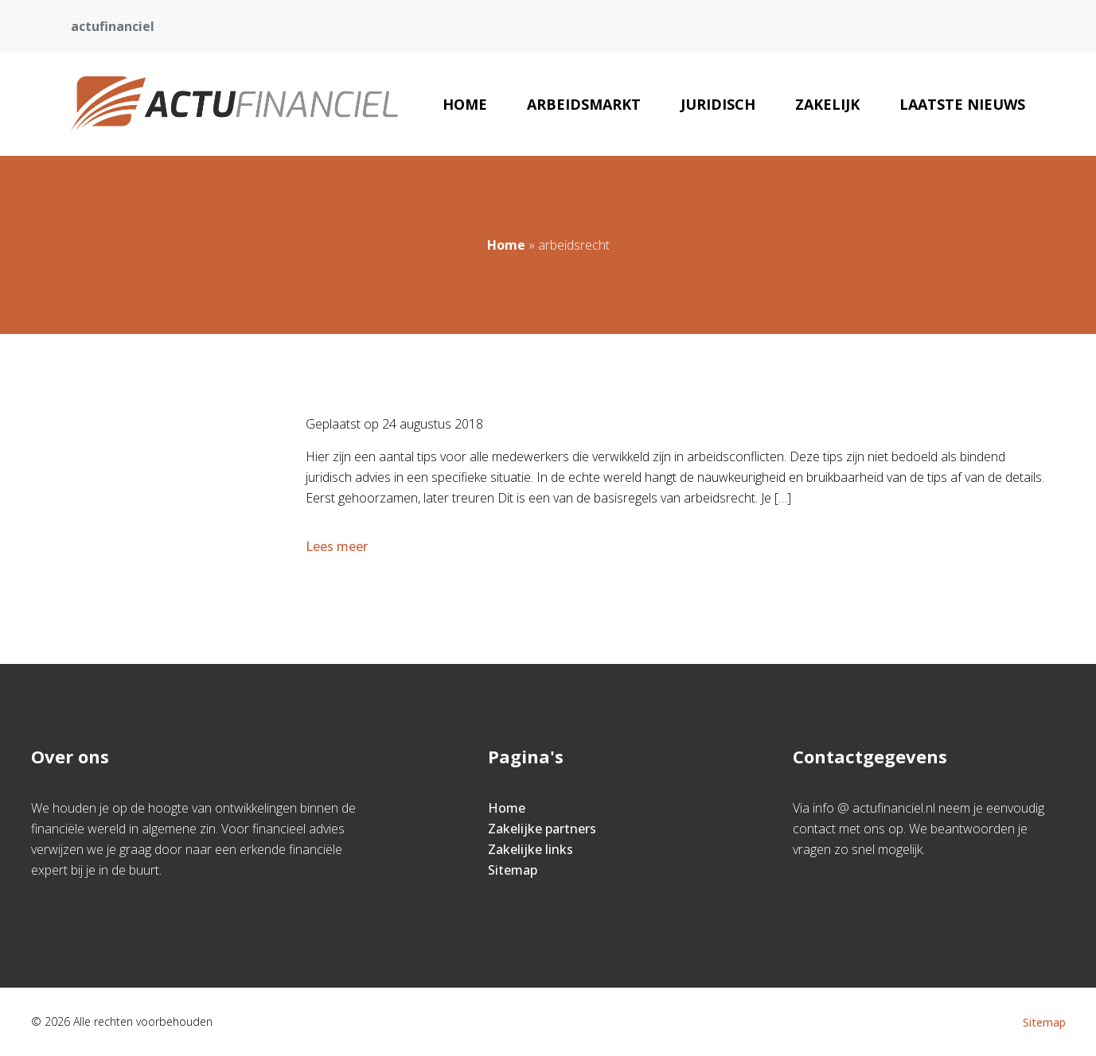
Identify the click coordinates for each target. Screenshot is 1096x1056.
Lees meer (338, 546)
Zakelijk (827, 104)
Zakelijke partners (542, 828)
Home (465, 104)
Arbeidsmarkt (584, 104)
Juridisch (718, 104)
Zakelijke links (530, 849)
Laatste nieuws (962, 104)
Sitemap (512, 870)
